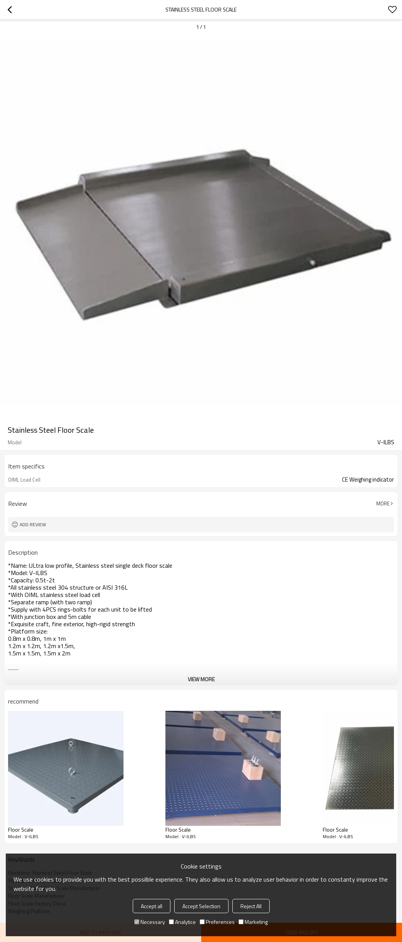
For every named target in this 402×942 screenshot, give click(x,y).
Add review (33, 524)
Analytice (182, 922)
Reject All (251, 906)
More (383, 503)
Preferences (217, 922)
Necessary (149, 922)
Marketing (253, 922)
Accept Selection (201, 906)
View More (201, 679)
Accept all (151, 906)
